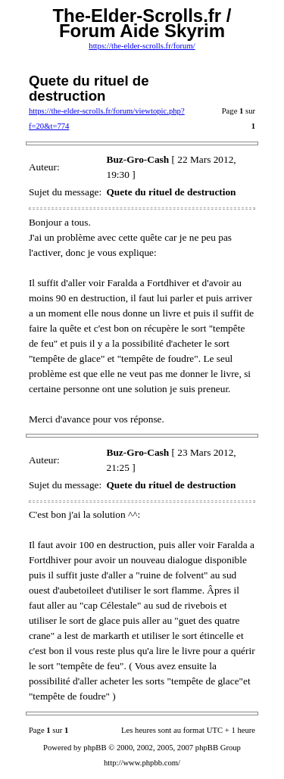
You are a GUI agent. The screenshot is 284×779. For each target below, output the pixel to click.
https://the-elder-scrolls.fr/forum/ (142, 46)
